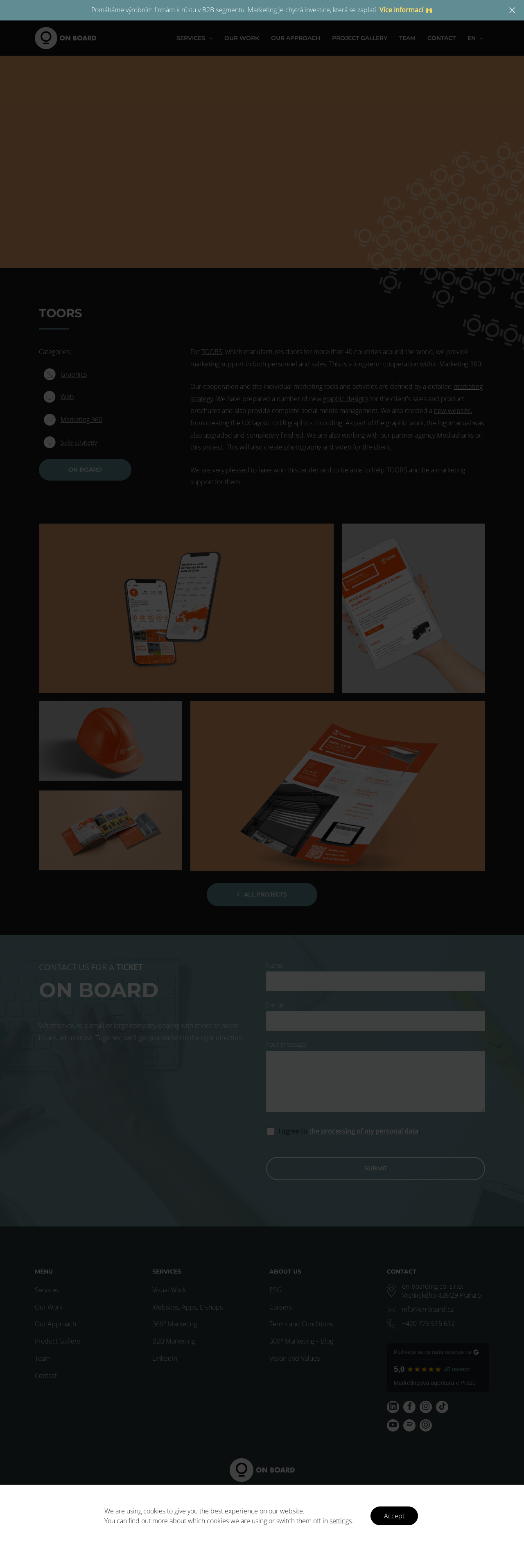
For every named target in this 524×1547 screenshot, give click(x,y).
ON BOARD (85, 469)
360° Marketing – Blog (301, 1341)
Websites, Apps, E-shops (187, 1307)
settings (341, 1520)
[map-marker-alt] (438, 1291)
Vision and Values (294, 1358)
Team (43, 1358)
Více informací (401, 9)
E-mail (375, 1015)
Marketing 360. (461, 363)
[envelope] (420, 1309)
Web (67, 396)
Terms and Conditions (301, 1323)
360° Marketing (174, 1323)
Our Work (49, 1307)
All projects (262, 894)
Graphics (74, 374)
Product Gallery (57, 1341)
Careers (280, 1307)
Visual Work (169, 1289)
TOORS (211, 351)
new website (452, 410)
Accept (394, 1515)
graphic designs (345, 398)
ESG (275, 1289)
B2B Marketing (173, 1341)
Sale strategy (79, 442)
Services (47, 1289)
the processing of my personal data (363, 1131)
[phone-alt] (421, 1323)
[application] (211, 38)
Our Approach (55, 1323)
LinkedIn (164, 1358)
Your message (375, 1078)
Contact (46, 1375)
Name (375, 976)
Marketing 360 (81, 419)
